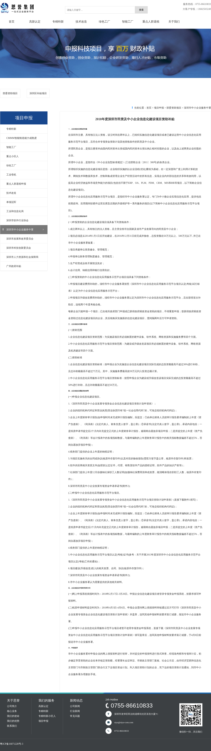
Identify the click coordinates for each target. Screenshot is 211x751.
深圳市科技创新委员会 (25, 247)
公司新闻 (75, 706)
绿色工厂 (104, 21)
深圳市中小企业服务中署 (25, 229)
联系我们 (12, 726)
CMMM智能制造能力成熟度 (25, 138)
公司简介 (12, 706)
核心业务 (12, 711)
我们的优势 (13, 721)
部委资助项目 (10, 93)
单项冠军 (25, 202)
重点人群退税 (150, 21)
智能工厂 (127, 21)
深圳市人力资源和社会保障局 (25, 257)
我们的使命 (13, 716)
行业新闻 (75, 711)
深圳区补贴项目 (38, 93)
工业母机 (25, 174)
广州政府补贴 (25, 266)
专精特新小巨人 (47, 716)
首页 (11, 21)
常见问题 (75, 716)
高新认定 (34, 21)
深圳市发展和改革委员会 (25, 238)
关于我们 (174, 21)
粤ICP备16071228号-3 (11, 744)
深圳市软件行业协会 (25, 220)
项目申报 (159, 107)
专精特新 (58, 21)
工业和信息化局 (25, 211)
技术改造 (81, 21)
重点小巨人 (25, 156)
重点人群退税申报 (25, 183)
